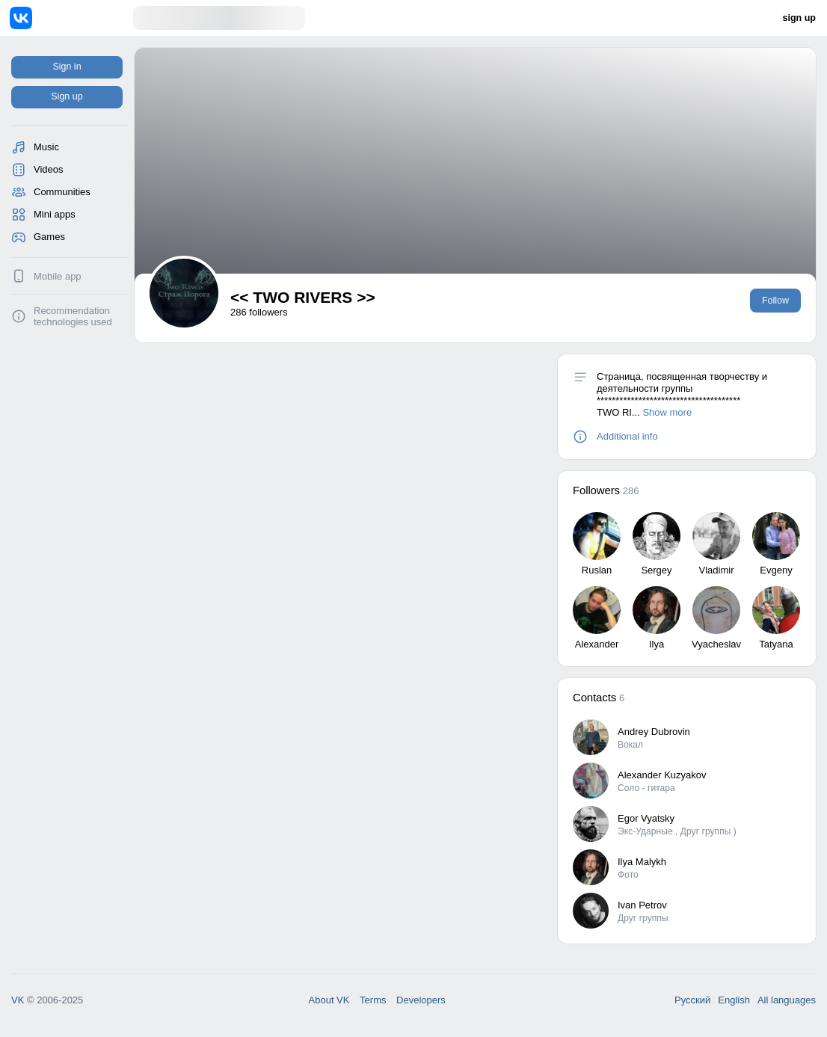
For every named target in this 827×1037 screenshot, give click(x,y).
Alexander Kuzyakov (662, 775)
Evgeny (776, 570)
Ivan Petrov (642, 905)
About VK (329, 1000)
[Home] (71, 18)
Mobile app (58, 276)
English (734, 1000)
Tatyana (776, 644)
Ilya (656, 644)
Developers (421, 1000)
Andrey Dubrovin (654, 731)
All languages (786, 1000)
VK (17, 1000)
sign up (799, 18)
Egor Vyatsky (646, 818)
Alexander (597, 644)
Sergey (656, 570)
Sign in (66, 66)
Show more (667, 412)
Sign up (66, 96)
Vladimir (716, 570)
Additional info (627, 436)
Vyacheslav (716, 644)
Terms (373, 1000)
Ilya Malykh (642, 861)
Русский (692, 1000)
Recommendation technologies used (73, 316)
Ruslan (597, 570)
